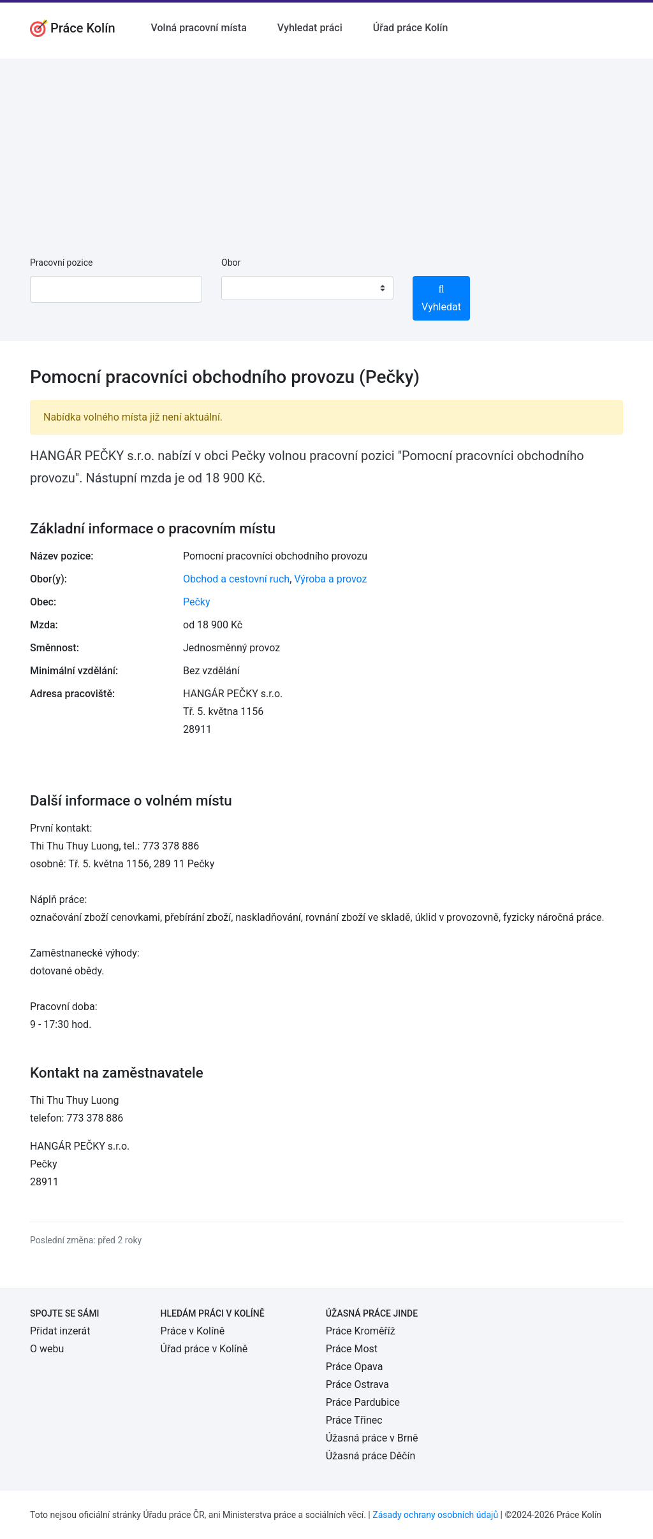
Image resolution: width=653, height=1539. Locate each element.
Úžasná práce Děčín (371, 1456)
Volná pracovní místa (199, 28)
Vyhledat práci (309, 28)
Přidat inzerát (60, 1331)
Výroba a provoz (330, 579)
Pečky (196, 602)
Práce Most (352, 1349)
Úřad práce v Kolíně (204, 1349)
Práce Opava (354, 1367)
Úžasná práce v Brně (372, 1438)
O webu (47, 1349)
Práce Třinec (354, 1420)
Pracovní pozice (61, 262)
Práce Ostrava (357, 1384)
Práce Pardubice (363, 1402)
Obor (230, 262)
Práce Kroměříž (360, 1331)
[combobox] (307, 288)
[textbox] (247, 288)
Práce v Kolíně (193, 1331)
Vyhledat (441, 298)
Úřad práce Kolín (410, 28)
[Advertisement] (326, 148)
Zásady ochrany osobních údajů (435, 1515)
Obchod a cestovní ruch (236, 579)
